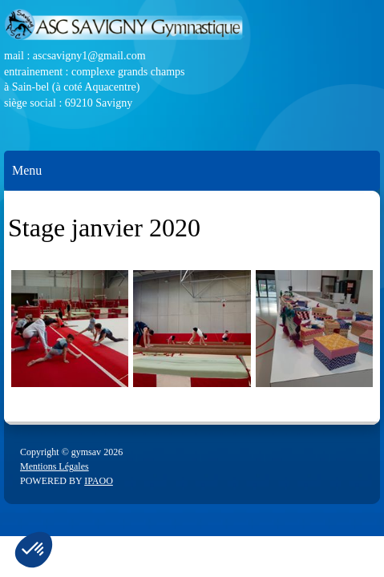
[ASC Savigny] (192, 27)
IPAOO (98, 480)
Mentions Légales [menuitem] (54, 466)
